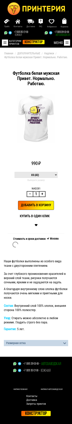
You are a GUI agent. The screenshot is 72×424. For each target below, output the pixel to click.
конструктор (34, 42)
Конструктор (36, 413)
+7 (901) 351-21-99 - (31, 370)
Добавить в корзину (36, 205)
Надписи (49, 53)
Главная (8, 53)
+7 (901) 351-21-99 (21, 34)
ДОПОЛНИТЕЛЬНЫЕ (28, 53)
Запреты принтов (36, 403)
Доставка (31, 399)
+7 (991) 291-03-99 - (31, 364)
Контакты (31, 396)
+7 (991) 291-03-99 (62, 34)
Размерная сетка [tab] (36, 343)
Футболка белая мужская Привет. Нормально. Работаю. (36, 57)
